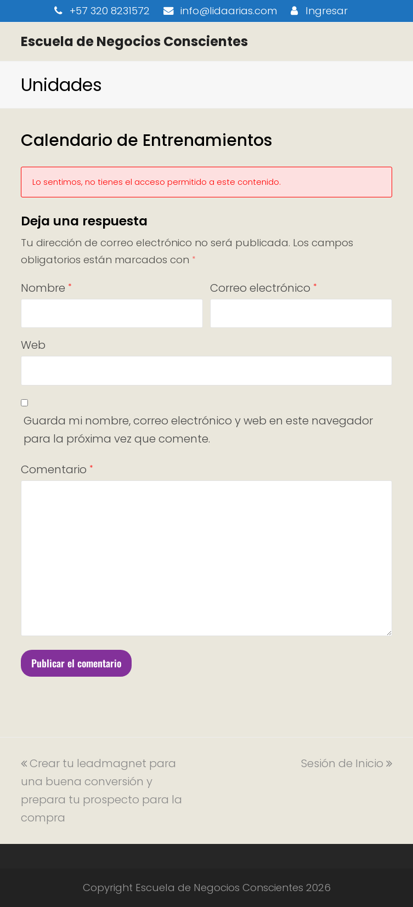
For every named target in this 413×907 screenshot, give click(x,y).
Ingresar (326, 11)
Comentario (57, 469)
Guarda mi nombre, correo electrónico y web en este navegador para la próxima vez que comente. (198, 429)
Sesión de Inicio (346, 763)
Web (33, 345)
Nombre (46, 288)
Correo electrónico (263, 288)
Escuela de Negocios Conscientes (134, 41)
